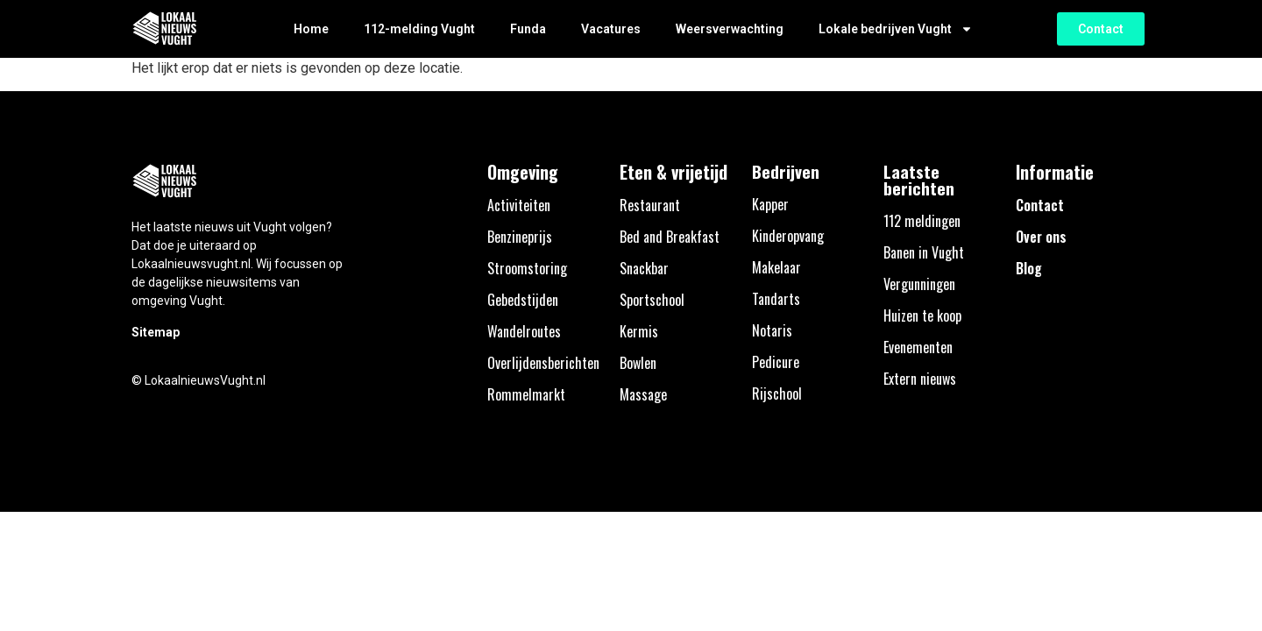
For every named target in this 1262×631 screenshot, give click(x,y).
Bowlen (638, 362)
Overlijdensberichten (543, 362)
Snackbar (644, 268)
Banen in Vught (923, 252)
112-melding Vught (419, 29)
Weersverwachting (729, 29)
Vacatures (611, 29)
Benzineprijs (519, 236)
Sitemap (155, 332)
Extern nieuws (919, 378)
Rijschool (777, 393)
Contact (1040, 205)
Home (311, 29)
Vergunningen (919, 283)
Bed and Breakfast (670, 236)
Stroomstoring (527, 268)
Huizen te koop (922, 315)
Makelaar (776, 267)
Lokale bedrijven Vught (896, 29)
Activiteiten (518, 205)
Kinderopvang (788, 235)
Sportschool (652, 299)
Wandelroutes (524, 331)
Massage (643, 394)
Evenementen (918, 347)
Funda (528, 29)
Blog (1029, 268)
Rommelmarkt (526, 394)
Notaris (772, 330)
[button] (1101, 29)
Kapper (770, 204)
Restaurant (650, 205)
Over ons (1041, 236)
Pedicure (775, 361)
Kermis (639, 331)
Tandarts (776, 298)
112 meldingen (922, 220)
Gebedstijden (522, 299)
